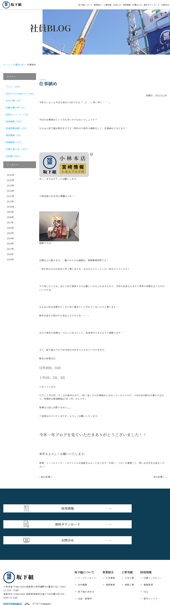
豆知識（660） (13, 156)
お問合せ (164, 4)
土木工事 (129, 544)
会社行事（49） (14, 100)
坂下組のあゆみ (86, 558)
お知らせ (109, 4)
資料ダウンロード (149, 4)
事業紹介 (87, 4)
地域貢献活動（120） (17, 128)
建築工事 (129, 551)
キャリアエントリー (154, 572)
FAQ (146, 558)
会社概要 (82, 551)
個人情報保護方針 (32, 584)
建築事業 (110, 551)
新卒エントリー (152, 565)
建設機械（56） (14, 135)
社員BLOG (132, 4)
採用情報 (120, 4)
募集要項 (148, 551)
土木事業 (110, 544)
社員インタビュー (153, 544)
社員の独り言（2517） (17, 149)
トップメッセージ (87, 544)
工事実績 (98, 4)
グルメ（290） (13, 86)
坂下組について (73, 4)
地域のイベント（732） (18, 114)
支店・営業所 (85, 565)
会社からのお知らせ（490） (20, 93)
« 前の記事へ (46, 476)
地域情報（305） (14, 121)
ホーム (6, 64)
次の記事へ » (160, 476)
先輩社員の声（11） (16, 107)
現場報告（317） (14, 142)
